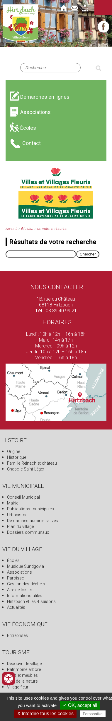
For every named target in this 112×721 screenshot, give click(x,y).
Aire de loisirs (19, 589)
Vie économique (24, 624)
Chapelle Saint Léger (25, 469)
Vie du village (22, 549)
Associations (19, 572)
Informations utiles (24, 595)
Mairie (12, 503)
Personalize (93, 714)
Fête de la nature (22, 681)
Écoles (13, 560)
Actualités (16, 607)
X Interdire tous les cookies (45, 713)
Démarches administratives (32, 520)
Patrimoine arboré (24, 669)
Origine (13, 451)
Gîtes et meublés (22, 675)
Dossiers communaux (28, 532)
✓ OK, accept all (80, 705)
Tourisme (16, 652)
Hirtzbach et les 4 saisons (31, 601)
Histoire (14, 440)
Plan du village (20, 526)
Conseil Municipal (23, 497)
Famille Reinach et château (32, 463)
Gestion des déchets (26, 584)
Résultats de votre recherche (44, 228)
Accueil (11, 228)
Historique (16, 457)
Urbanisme (17, 514)
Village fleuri (18, 687)
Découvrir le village (24, 663)
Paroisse (15, 578)
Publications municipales (30, 509)
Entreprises (17, 635)
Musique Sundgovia (25, 566)
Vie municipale (23, 486)
